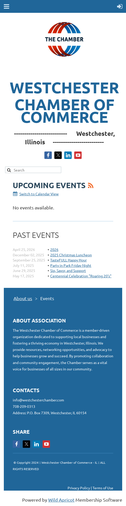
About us (23, 298)
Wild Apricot (61, 499)
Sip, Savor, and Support (68, 270)
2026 (54, 249)
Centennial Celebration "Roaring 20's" (80, 276)
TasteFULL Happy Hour (68, 260)
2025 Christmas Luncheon (71, 254)
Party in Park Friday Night (70, 265)
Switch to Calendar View (39, 193)
